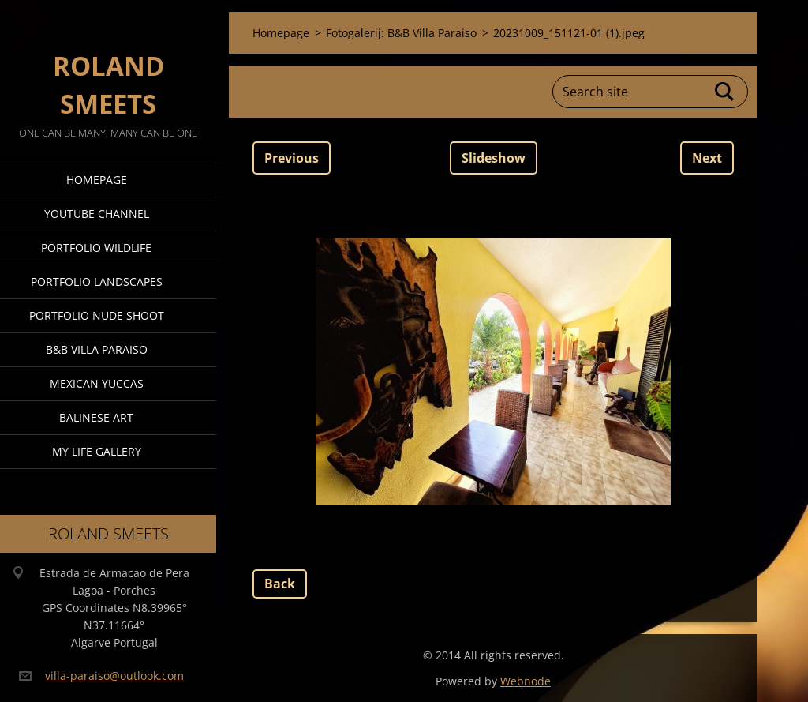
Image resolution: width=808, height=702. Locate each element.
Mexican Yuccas (97, 383)
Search (725, 91)
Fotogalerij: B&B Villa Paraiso (401, 32)
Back (279, 583)
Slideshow (494, 158)
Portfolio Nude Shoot (96, 315)
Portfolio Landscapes (97, 281)
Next (707, 158)
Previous (291, 158)
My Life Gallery (96, 451)
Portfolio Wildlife (96, 247)
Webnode (525, 681)
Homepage (96, 179)
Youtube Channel (96, 213)
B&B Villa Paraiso (97, 349)
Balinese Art (96, 417)
